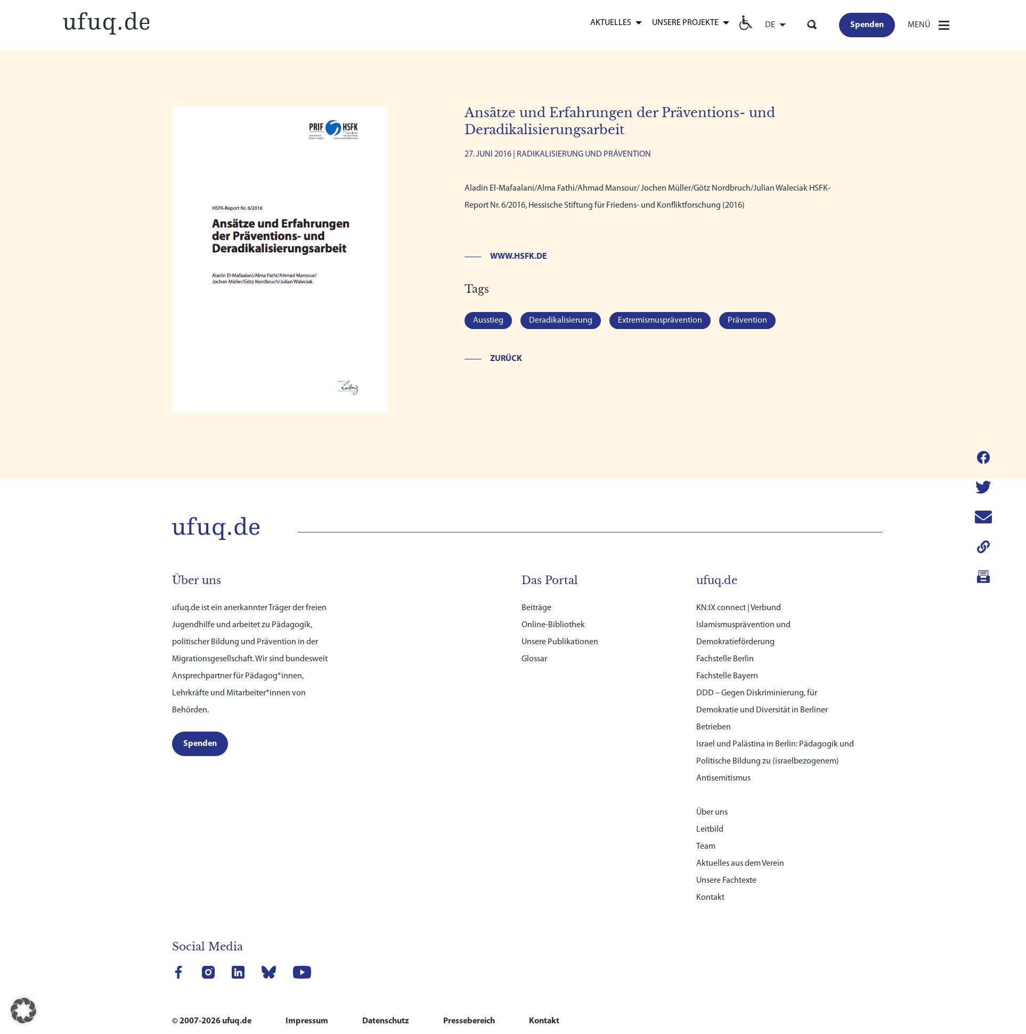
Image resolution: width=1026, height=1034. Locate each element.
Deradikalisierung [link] (560, 320)
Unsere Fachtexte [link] (726, 880)
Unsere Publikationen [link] (560, 642)
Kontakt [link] (710, 897)
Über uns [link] (712, 812)
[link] (106, 22)
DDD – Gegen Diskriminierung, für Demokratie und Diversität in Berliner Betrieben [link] (762, 710)
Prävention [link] (747, 320)
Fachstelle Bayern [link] (727, 676)
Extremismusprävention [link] (660, 320)
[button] (23, 1010)
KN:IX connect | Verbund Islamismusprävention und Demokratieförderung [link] (743, 625)
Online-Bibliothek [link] (553, 625)
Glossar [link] (534, 659)
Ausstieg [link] (488, 320)
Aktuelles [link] (610, 23)
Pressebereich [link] (469, 1021)
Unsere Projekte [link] (685, 23)
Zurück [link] (506, 359)
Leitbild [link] (709, 829)
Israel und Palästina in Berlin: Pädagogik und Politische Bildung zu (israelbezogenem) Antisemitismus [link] (775, 761)
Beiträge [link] (536, 608)
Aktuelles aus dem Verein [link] (740, 863)
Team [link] (705, 846)
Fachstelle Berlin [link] (725, 659)
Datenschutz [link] (385, 1021)
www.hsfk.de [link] (518, 256)
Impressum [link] (307, 1021)
